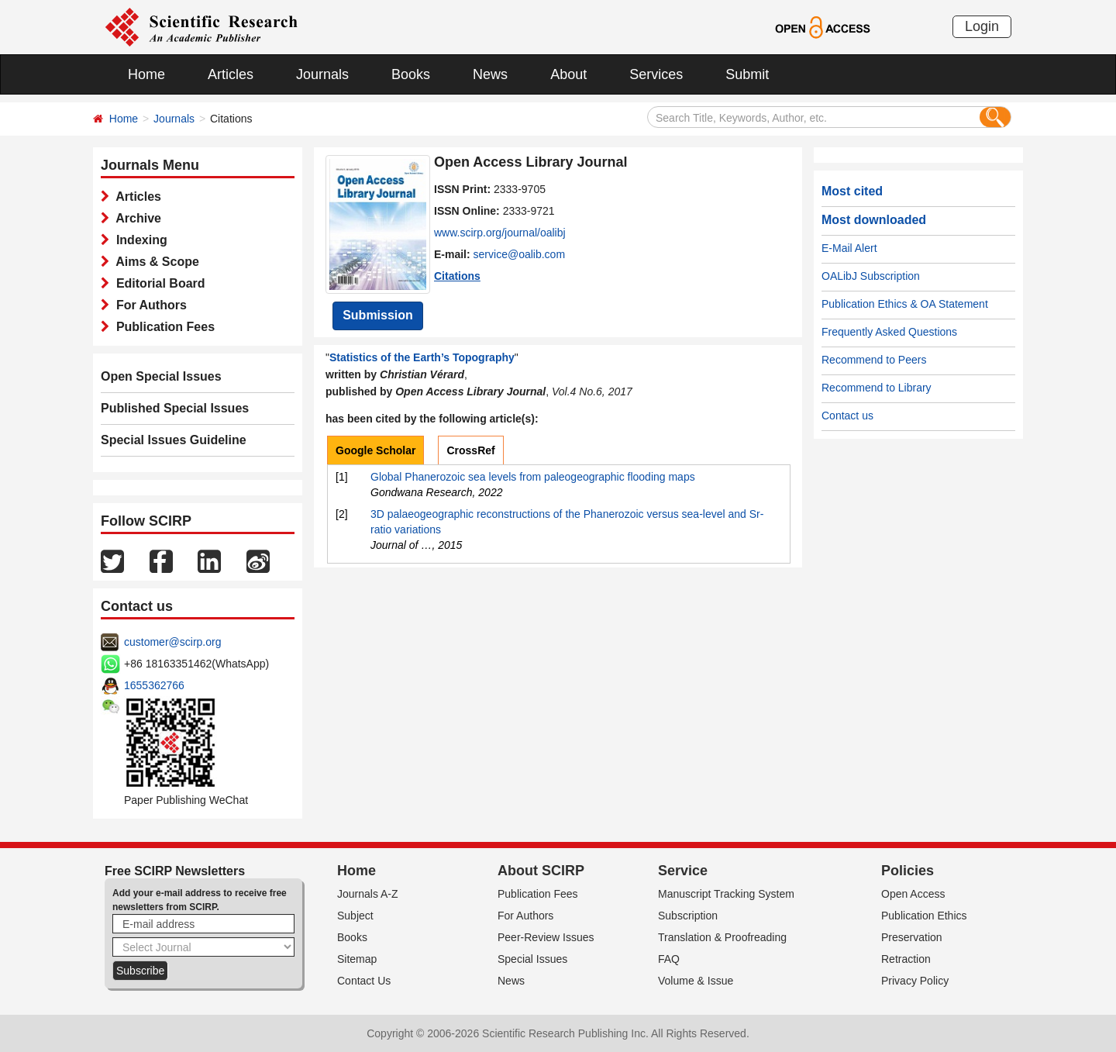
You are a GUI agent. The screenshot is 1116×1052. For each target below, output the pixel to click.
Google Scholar (375, 450)
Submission (378, 315)
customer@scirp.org (172, 642)
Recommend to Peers (874, 360)
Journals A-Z (367, 894)
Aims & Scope (154, 261)
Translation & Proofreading (722, 937)
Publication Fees (162, 326)
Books (410, 74)
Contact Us (364, 980)
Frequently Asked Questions (889, 332)
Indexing (138, 240)
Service (683, 870)
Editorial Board (157, 283)
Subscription (688, 915)
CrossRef (470, 450)
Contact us (847, 415)
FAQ (669, 959)
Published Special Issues (175, 408)
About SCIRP (541, 870)
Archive (135, 218)
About (568, 74)
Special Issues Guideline (173, 440)
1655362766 (154, 685)
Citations (457, 276)
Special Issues (532, 959)
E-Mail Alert (849, 248)
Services (656, 74)
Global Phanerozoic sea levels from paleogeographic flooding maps (532, 477)
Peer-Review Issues (546, 937)
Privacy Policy (915, 980)
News (490, 74)
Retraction (906, 959)
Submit (747, 74)
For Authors (148, 305)
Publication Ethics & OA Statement (905, 304)
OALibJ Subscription (871, 276)
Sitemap (357, 959)
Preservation (911, 937)
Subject (355, 915)
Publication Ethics (924, 915)
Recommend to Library (877, 387)
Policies (907, 870)
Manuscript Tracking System (726, 894)
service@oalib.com (519, 254)
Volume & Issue (695, 980)
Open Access (913, 894)
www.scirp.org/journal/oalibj (500, 232)
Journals (322, 74)
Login (982, 26)
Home (146, 74)
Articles (230, 74)
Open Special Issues (161, 376)
